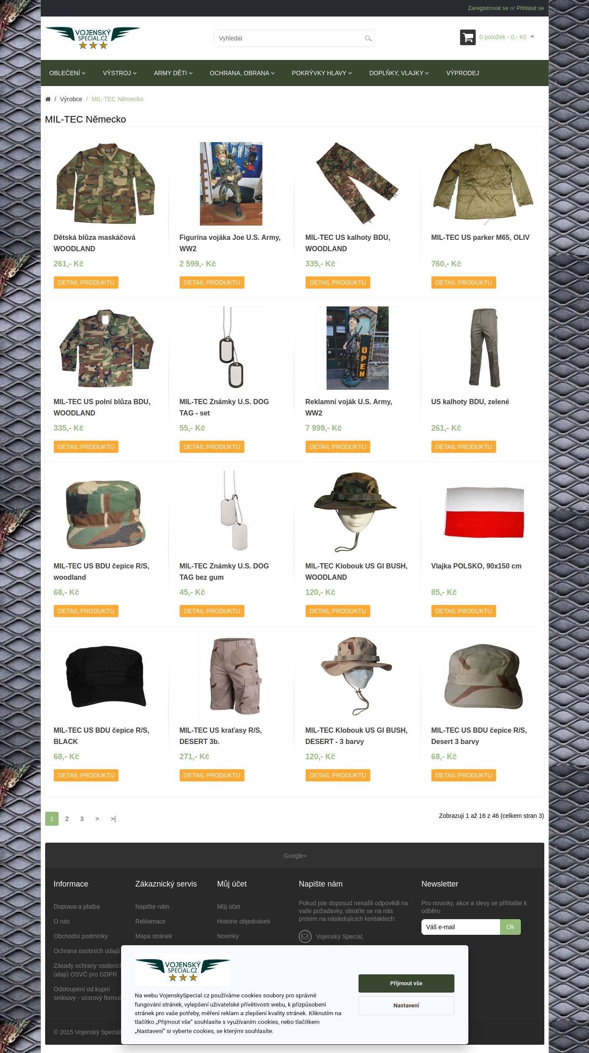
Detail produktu (86, 282)
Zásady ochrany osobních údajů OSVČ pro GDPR (88, 969)
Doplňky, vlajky (399, 73)
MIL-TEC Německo (117, 99)
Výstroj (119, 73)
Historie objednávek (243, 920)
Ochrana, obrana (242, 73)
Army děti (173, 73)
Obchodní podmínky (81, 935)
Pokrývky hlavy (322, 73)
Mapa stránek (153, 935)
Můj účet (228, 906)
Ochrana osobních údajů (87, 950)
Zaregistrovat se (488, 8)
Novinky (228, 935)
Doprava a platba (77, 906)
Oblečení (67, 73)
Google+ (294, 855)
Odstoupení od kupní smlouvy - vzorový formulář (90, 993)
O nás (62, 920)
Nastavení (406, 1005)
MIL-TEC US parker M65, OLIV (480, 237)
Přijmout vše (406, 983)
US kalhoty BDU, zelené (470, 401)
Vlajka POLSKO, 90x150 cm (476, 566)
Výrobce (71, 99)
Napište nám (152, 906)
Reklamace (150, 920)
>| (113, 818)
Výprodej (462, 73)
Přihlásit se (530, 8)
